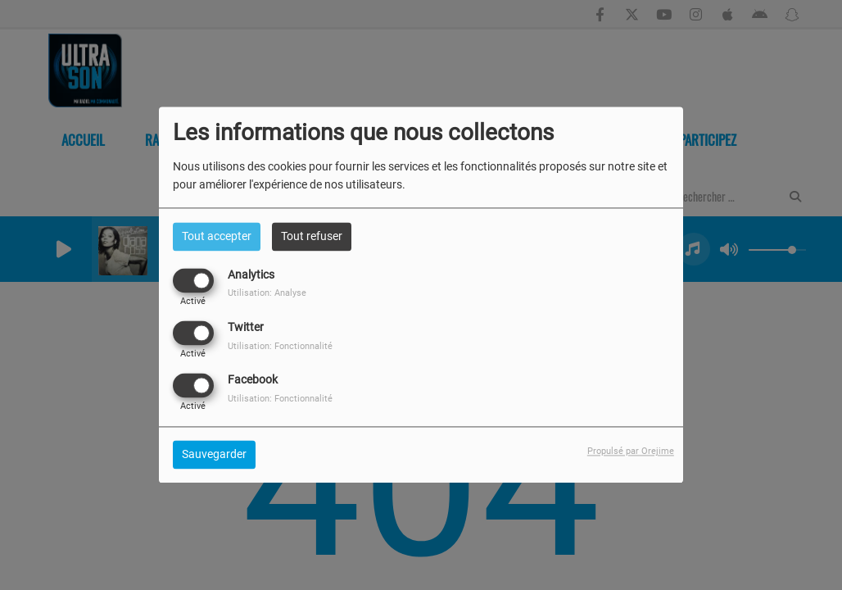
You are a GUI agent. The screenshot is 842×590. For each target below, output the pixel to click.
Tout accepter (216, 236)
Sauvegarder (214, 454)
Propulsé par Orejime (630, 452)
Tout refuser (311, 236)
